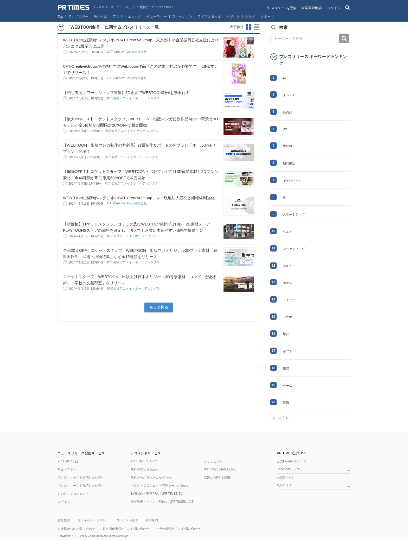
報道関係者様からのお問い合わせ (126, 529)
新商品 (287, 112)
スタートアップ (294, 214)
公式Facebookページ (291, 461)
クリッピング (213, 461)
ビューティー (156, 16)
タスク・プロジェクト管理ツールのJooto (159, 485)
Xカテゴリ (284, 485)
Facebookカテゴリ (290, 469)
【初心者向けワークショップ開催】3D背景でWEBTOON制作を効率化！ (126, 92)
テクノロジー (78, 16)
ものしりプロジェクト (73, 493)
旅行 (286, 334)
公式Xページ (286, 477)
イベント (289, 95)
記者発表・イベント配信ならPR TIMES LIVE (162, 502)
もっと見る (158, 307)
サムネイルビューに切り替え (248, 27)
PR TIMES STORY (144, 461)
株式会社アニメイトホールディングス (134, 98)
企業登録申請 (312, 8)
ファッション (182, 16)
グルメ (250, 16)
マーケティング (294, 249)
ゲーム (287, 385)
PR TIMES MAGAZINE (219, 469)
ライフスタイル (209, 16)
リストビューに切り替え (257, 27)
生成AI (287, 146)
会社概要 (64, 520)
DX (285, 129)
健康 (286, 402)
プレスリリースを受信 (280, 8)
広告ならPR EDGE (217, 477)
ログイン (334, 8)
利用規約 (151, 520)
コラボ (287, 317)
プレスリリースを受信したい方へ (81, 477)
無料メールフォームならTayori (152, 477)
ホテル (287, 283)
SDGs (287, 266)
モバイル (100, 16)
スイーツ (289, 300)
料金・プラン (67, 469)
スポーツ (267, 16)
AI (284, 78)
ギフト (287, 351)
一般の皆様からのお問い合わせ (178, 529)
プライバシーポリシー (93, 520)
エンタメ (134, 16)
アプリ (117, 16)
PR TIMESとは (68, 461)
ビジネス (233, 16)
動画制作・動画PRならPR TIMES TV (157, 493)
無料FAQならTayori (144, 469)
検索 (344, 38)
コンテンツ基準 (127, 520)
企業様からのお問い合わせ (76, 529)
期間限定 (289, 163)
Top (60, 16)
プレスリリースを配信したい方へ (81, 485)
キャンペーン (292, 180)
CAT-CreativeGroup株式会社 (127, 52)
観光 (286, 368)
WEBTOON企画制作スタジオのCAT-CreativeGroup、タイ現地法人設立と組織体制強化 (139, 198)
